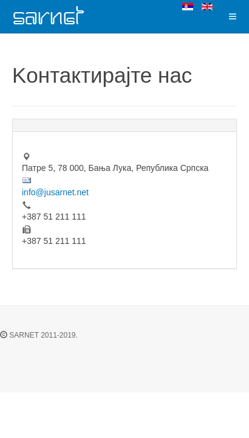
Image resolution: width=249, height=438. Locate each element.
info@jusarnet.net (55, 192)
